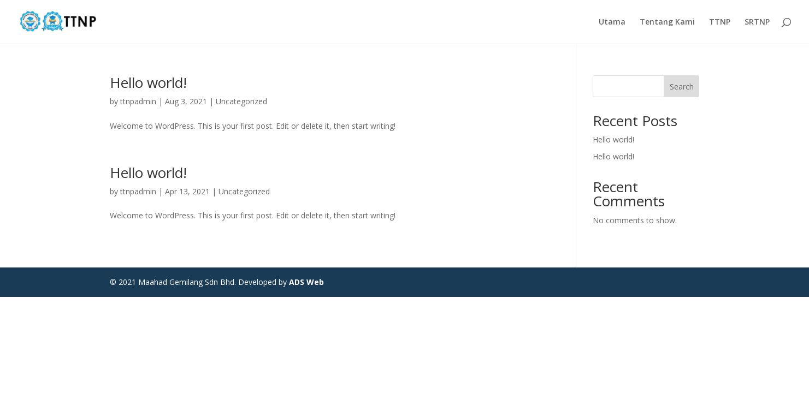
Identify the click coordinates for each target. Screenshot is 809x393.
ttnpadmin (138, 101)
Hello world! (148, 82)
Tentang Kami (667, 22)
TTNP (719, 22)
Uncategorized (241, 101)
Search (682, 86)
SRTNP (757, 22)
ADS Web (306, 282)
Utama (612, 22)
